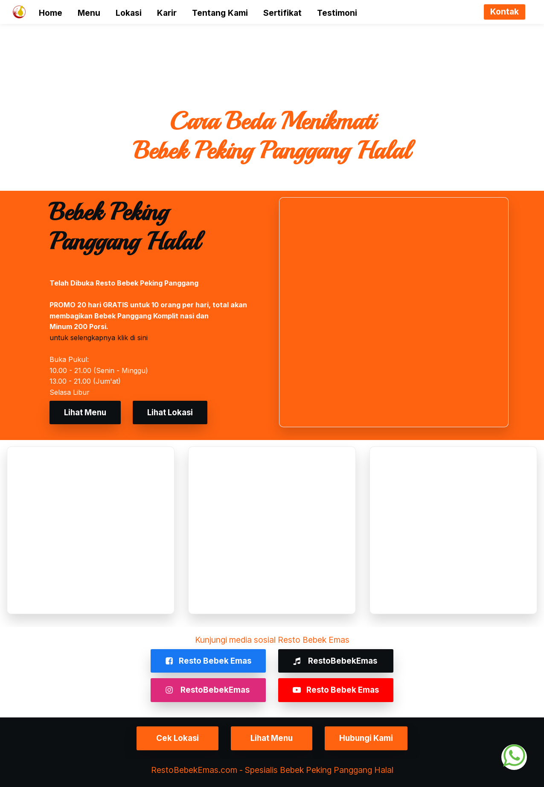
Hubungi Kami (371, 738)
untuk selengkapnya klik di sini (98, 337)
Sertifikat (282, 13)
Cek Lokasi (173, 738)
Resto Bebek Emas (207, 661)
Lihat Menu (86, 412)
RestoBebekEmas (337, 661)
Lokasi (129, 13)
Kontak (504, 11)
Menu (89, 13)
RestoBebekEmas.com (194, 769)
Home (50, 13)
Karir (167, 13)
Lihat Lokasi (174, 412)
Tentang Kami (220, 13)
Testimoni (337, 13)
